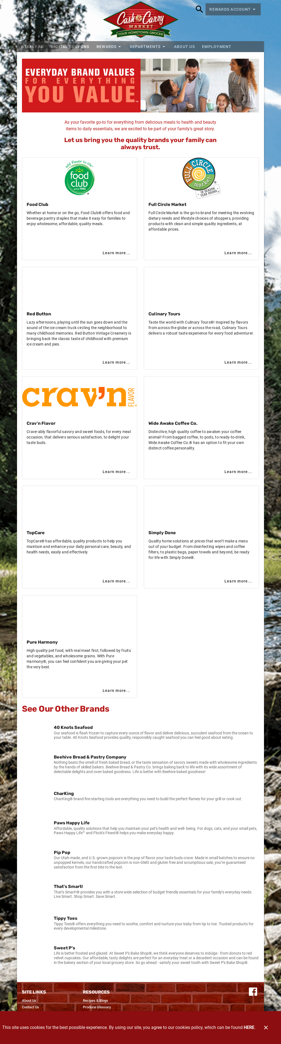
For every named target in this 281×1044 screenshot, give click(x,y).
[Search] (199, 9)
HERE (249, 1027)
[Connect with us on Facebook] (253, 991)
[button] (109, 46)
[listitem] (140, 732)
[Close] (266, 1027)
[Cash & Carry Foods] (140, 20)
